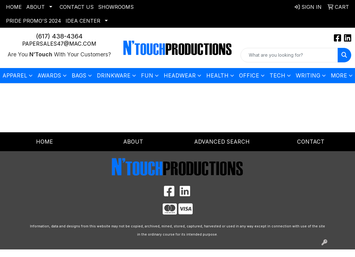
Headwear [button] (180, 75)
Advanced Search (222, 141)
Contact (310, 141)
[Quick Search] (289, 55)
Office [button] (249, 75)
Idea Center (83, 21)
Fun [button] (147, 75)
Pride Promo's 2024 (33, 21)
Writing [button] (308, 75)
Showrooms (116, 7)
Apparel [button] (15, 75)
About (35, 7)
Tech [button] (277, 75)
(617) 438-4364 (59, 36)
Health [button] (217, 75)
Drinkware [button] (114, 75)
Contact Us (77, 7)
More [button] (339, 75)
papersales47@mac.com (59, 43)
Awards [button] (49, 75)
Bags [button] (79, 75)
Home (14, 7)
